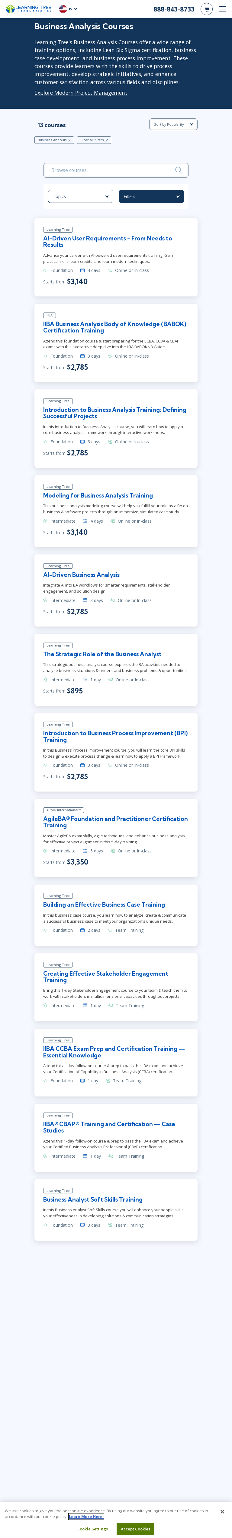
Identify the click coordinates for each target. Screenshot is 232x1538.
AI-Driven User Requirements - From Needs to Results (108, 242)
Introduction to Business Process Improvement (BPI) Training (116, 738)
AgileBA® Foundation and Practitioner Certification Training (116, 824)
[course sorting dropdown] (173, 124)
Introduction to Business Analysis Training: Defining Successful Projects (115, 414)
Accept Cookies (135, 1529)
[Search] (178, 170)
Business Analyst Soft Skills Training (93, 1202)
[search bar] (116, 170)
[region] (116, 1520)
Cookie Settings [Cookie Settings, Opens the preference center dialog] (92, 1529)
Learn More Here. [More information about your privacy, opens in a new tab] (86, 1516)
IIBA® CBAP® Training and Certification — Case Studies (110, 1130)
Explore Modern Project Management (80, 92)
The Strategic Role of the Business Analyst (103, 655)
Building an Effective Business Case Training (104, 906)
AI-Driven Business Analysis (82, 576)
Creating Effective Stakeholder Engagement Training (106, 979)
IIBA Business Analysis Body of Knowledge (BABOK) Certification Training (115, 328)
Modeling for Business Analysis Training (98, 496)
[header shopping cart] (207, 9)
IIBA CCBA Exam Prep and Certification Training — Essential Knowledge (114, 1054)
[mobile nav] (222, 9)
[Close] (222, 1511)
